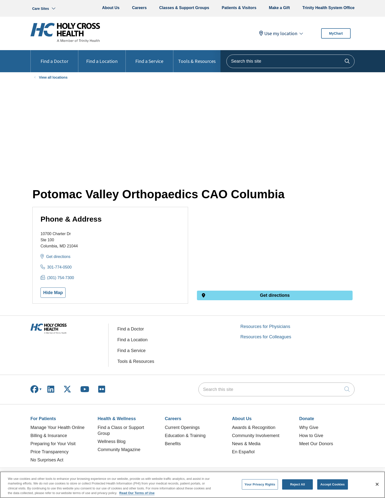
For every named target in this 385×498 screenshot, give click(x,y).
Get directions (58, 257)
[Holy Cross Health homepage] (65, 41)
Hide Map (53, 292)
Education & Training (185, 435)
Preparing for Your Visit (53, 443)
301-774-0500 (59, 267)
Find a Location (102, 57)
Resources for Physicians (265, 326)
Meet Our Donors (316, 443)
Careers (139, 8)
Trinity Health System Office (328, 8)
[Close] (377, 484)
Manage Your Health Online (57, 427)
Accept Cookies (332, 484)
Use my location (278, 33)
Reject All (297, 484)
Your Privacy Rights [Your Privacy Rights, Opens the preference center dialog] (260, 484)
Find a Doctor (54, 57)
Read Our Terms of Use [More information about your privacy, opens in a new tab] (137, 493)
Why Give (308, 427)
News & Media (246, 443)
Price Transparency (49, 451)
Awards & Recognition (253, 427)
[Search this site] (290, 61)
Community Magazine (119, 449)
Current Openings (182, 427)
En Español (243, 451)
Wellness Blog (112, 441)
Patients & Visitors (239, 8)
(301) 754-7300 (60, 278)
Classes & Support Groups (184, 8)
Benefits (173, 443)
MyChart (336, 33)
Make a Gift (279, 8)
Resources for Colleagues (265, 336)
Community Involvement (255, 435)
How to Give (311, 435)
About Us (111, 8)
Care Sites (40, 9)
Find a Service (149, 57)
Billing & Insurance (48, 435)
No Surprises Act (46, 459)
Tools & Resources (197, 57)
